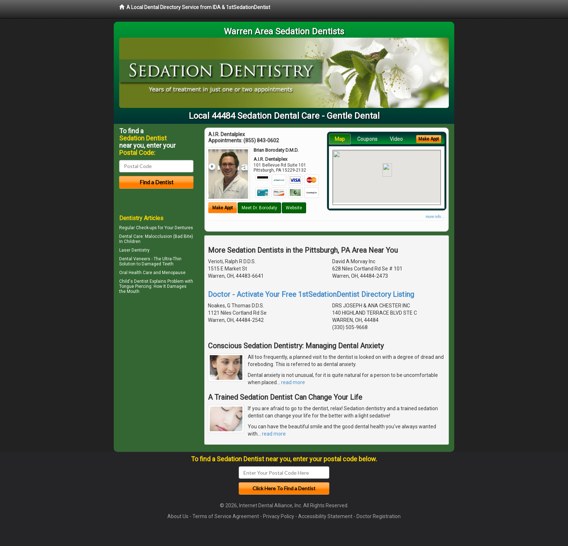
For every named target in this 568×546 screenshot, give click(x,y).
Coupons (367, 139)
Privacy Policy (278, 516)
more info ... (435, 217)
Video (396, 139)
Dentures (184, 227)
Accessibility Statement (325, 516)
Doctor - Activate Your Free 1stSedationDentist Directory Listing (311, 294)
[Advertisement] (156, 359)
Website (294, 207)
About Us (177, 516)
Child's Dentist (134, 281)
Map (340, 139)
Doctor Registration (378, 516)
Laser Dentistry (134, 250)
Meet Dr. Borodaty (259, 207)
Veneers (141, 258)
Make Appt (222, 207)
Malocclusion (158, 236)
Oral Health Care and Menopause (152, 272)
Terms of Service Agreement (225, 516)
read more (293, 382)
